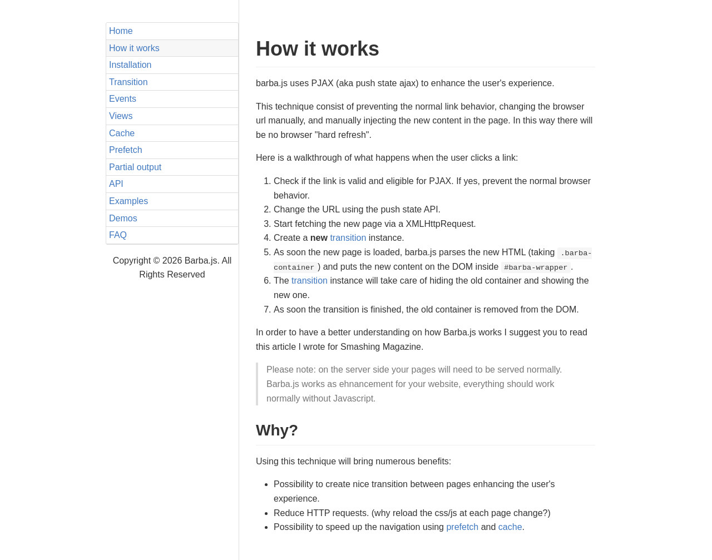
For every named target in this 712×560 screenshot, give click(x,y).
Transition (128, 82)
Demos (123, 218)
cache (510, 527)
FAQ (118, 235)
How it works (134, 48)
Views (120, 116)
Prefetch (125, 150)
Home (121, 31)
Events (122, 98)
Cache (122, 133)
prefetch (462, 527)
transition (348, 237)
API (116, 184)
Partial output (135, 167)
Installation (130, 65)
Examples (128, 201)
